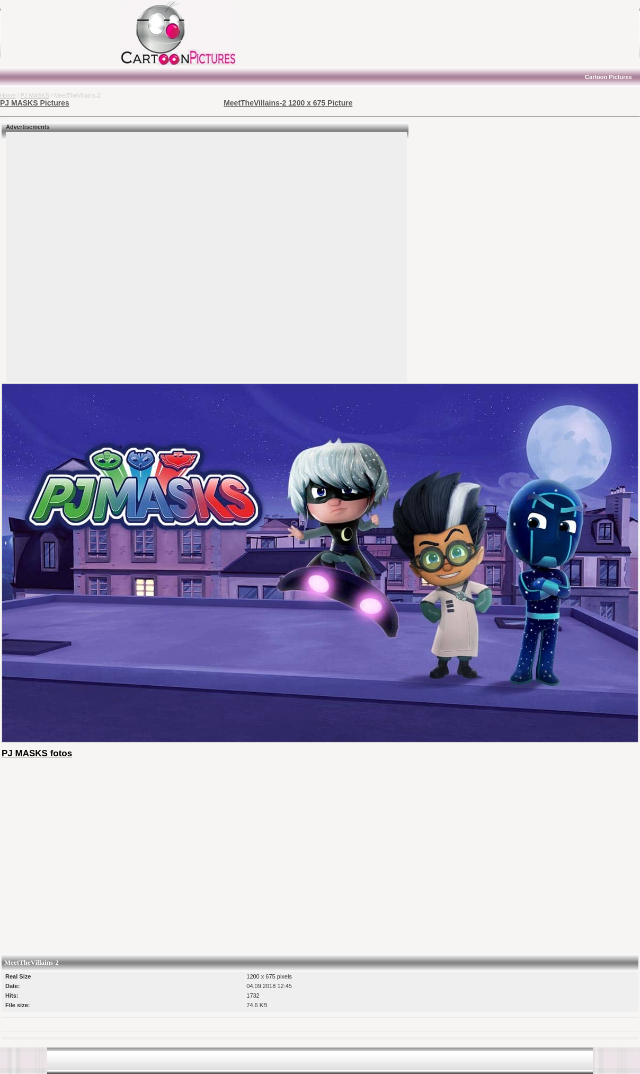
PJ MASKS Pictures (34, 103)
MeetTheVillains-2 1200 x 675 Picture (288, 103)
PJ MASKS (35, 95)
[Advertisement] (66, 33)
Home (7, 95)
